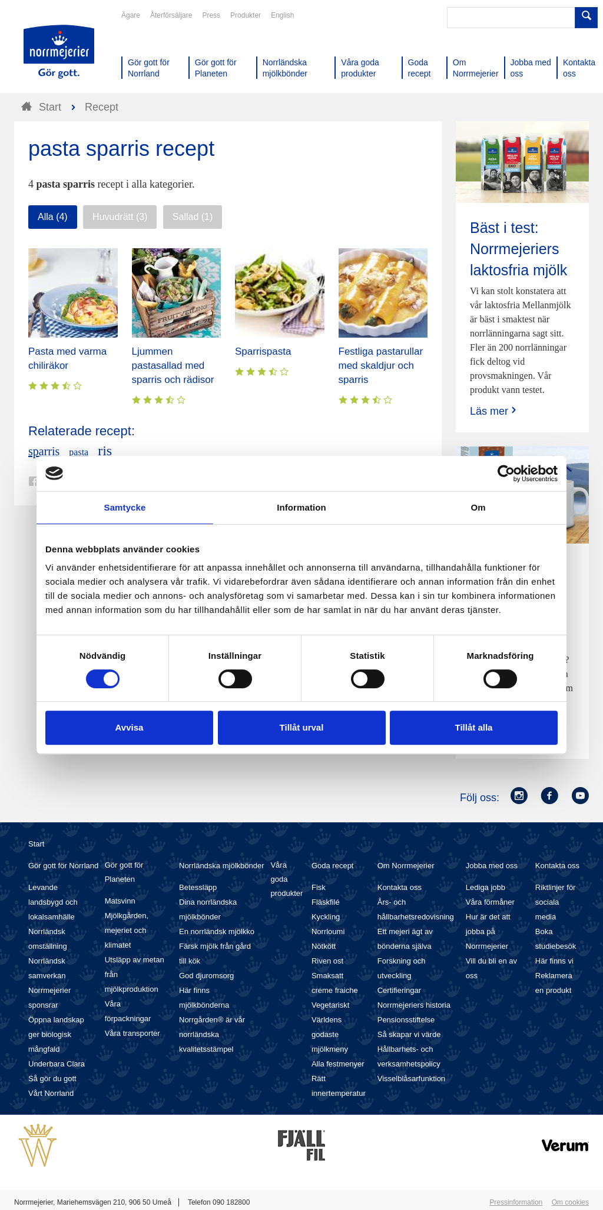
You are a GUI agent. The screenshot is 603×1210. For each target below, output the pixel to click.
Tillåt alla (474, 727)
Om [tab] (478, 507)
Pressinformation (515, 1202)
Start (36, 843)
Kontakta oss (399, 887)
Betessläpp (198, 887)
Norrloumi (328, 931)
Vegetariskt (330, 1005)
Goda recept (333, 865)
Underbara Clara (56, 1063)
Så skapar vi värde (409, 1034)
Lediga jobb (485, 887)
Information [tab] (301, 507)
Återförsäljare (171, 15)
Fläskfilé (326, 902)
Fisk (319, 887)
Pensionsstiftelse (406, 1019)
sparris (43, 451)
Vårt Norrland (51, 1093)
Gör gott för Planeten (124, 872)
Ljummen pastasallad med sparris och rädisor (173, 365)
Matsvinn (120, 900)
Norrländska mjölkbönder (221, 865)
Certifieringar (399, 990)
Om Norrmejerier (406, 865)
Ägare (130, 15)
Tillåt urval (302, 727)
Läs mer (494, 411)
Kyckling (326, 916)
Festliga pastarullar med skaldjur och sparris (381, 365)
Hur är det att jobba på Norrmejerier (488, 931)
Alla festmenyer (338, 1063)
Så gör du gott (52, 1078)
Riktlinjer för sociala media (555, 902)
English (282, 15)
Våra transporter (132, 1033)
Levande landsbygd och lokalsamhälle (53, 902)
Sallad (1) (193, 217)
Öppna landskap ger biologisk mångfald (56, 1034)
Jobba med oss (492, 865)
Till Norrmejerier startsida (59, 52)
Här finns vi (554, 960)
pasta (78, 452)
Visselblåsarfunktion (411, 1078)
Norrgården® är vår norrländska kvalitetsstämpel (212, 1034)
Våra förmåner (490, 902)
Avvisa (129, 727)
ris (105, 450)
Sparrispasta (263, 351)
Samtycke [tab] (125, 507)
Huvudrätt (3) (119, 217)
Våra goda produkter (286, 879)
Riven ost (327, 960)
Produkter (245, 15)
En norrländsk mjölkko (216, 931)
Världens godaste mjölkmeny (330, 1034)
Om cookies (570, 1202)
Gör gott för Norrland (63, 865)
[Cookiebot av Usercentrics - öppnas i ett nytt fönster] (506, 473)
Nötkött (324, 946)
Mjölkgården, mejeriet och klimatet (126, 930)
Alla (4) (53, 217)
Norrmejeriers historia (413, 1005)
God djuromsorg (206, 975)
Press (211, 15)
